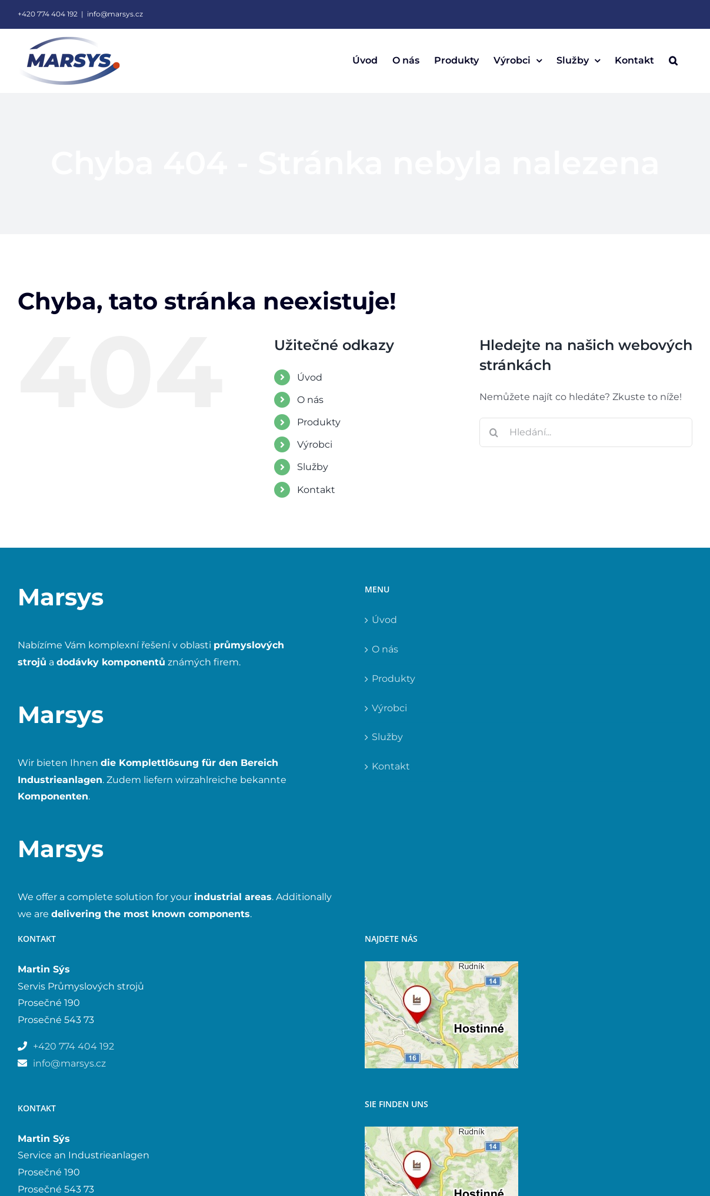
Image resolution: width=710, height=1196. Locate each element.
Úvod (309, 377)
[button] (673, 60)
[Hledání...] (585, 432)
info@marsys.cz (115, 13)
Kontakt (316, 489)
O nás (310, 399)
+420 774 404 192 (48, 13)
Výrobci (314, 444)
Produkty (319, 422)
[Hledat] (494, 432)
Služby (312, 466)
